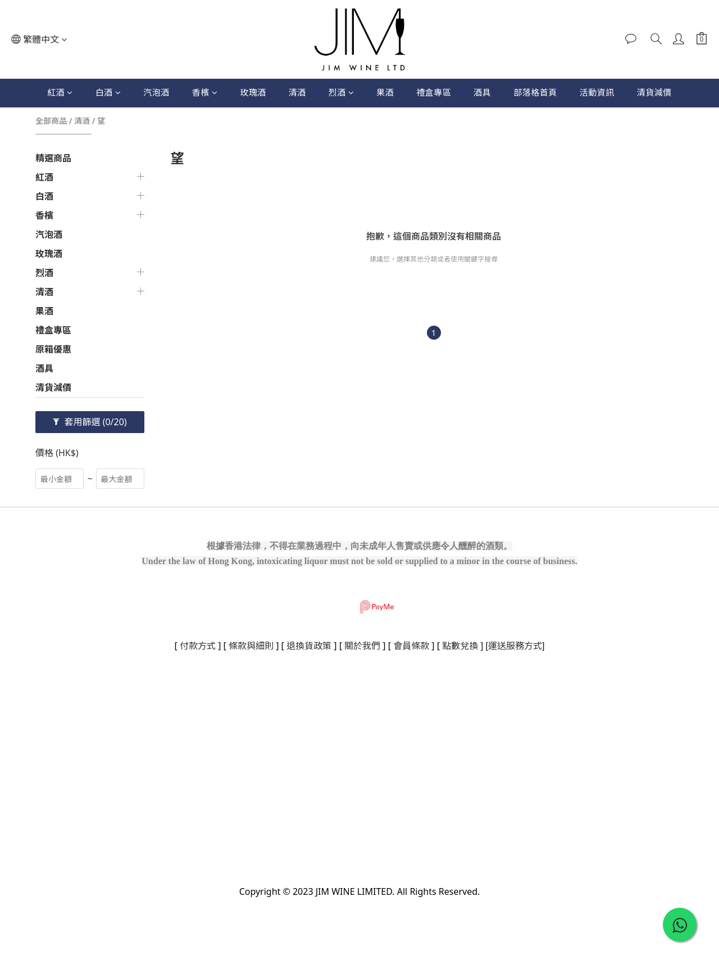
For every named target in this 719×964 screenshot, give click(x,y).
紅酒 (60, 92)
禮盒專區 (433, 92)
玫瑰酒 (253, 92)
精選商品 (53, 158)
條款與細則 (251, 645)
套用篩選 (89, 422)
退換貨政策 (308, 645)
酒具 (482, 92)
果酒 (385, 92)
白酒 (108, 92)
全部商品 (51, 120)
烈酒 (341, 92)
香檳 (205, 92)
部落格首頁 (535, 92)
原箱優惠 (53, 349)
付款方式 (198, 645)
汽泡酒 (156, 92)
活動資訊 (597, 92)
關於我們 (362, 645)
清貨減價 (654, 92)
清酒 (297, 92)
